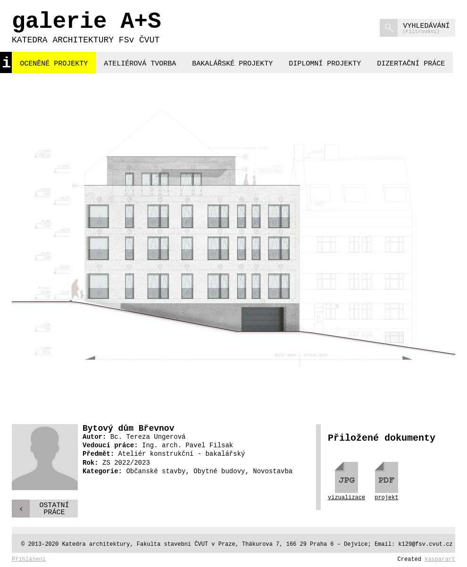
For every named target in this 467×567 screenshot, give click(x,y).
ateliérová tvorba (140, 64)
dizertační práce (411, 64)
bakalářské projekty (232, 64)
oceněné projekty (54, 64)
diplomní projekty (325, 64)
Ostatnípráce (54, 509)
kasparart (440, 559)
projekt (386, 497)
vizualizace (346, 497)
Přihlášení (29, 559)
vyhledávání (415, 28)
